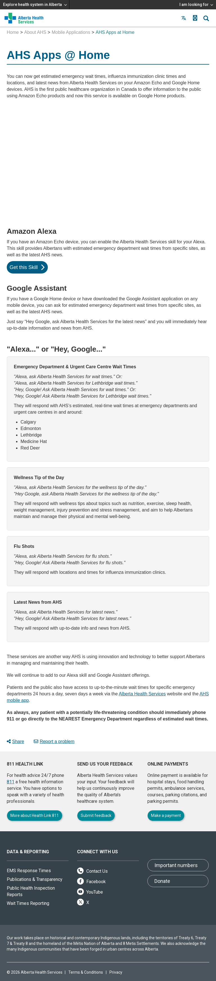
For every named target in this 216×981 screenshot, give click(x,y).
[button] (195, 18)
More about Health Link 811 (34, 815)
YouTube (90, 892)
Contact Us (92, 871)
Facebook (91, 881)
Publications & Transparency (34, 879)
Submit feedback (96, 815)
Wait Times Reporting (28, 903)
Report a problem (54, 741)
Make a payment (166, 815)
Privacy (115, 972)
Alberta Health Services (142, 693)
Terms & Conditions (85, 972)
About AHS (35, 32)
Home (13, 32)
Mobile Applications (71, 32)
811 (10, 781)
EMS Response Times (29, 870)
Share (15, 741)
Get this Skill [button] (27, 267)
